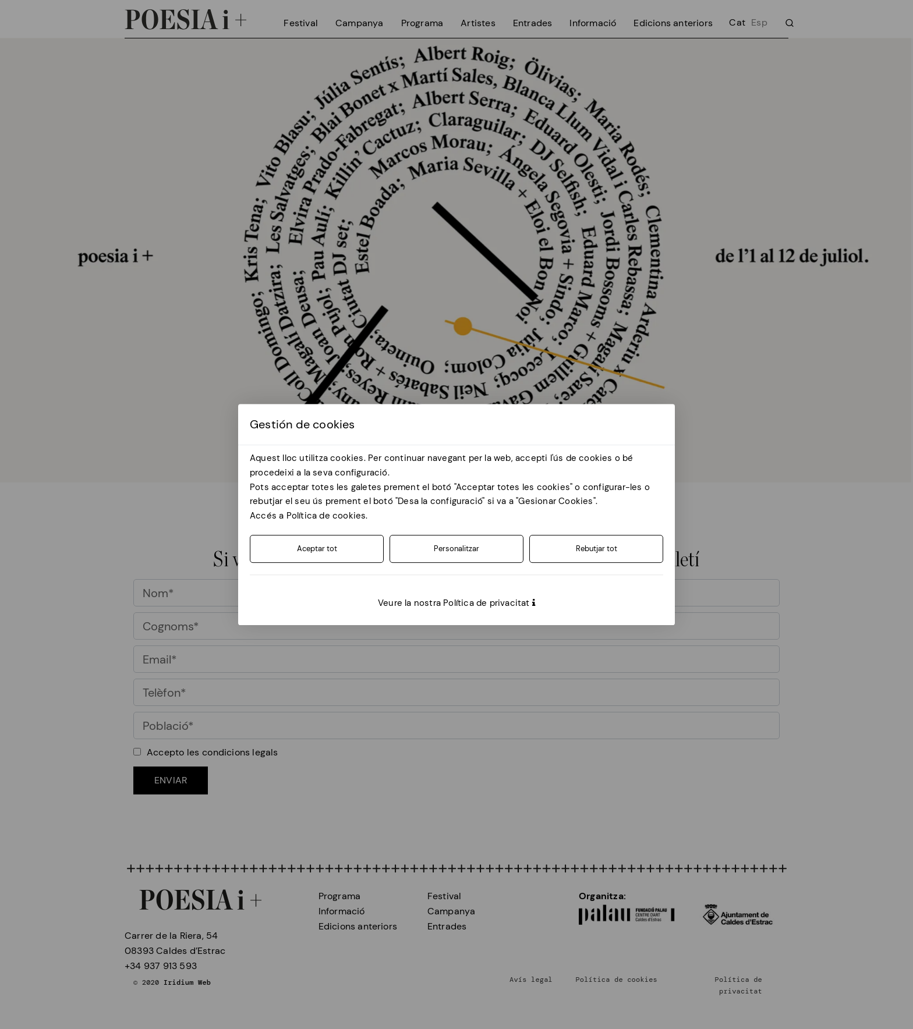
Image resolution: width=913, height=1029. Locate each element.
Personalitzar (456, 548)
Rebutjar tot (596, 548)
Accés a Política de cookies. (309, 515)
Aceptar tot (317, 548)
